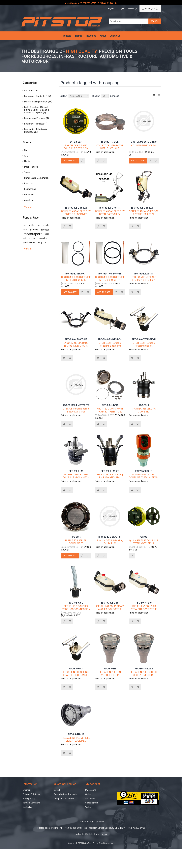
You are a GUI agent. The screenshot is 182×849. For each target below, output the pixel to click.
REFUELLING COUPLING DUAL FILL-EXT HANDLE (76, 673)
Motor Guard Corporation (36, 178)
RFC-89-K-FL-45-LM (76, 207)
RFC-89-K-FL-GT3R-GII (110, 339)
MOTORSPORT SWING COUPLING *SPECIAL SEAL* (144, 476)
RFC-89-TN (110, 668)
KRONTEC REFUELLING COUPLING (144, 410)
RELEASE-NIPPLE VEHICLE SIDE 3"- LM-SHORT (144, 673)
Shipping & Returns (31, 794)
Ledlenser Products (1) (35, 123)
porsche (43, 238)
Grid (153, 96)
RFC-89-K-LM (76, 471)
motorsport (32, 234)
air (24, 225)
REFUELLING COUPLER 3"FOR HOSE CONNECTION (76, 607)
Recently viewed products (65, 794)
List (158, 96)
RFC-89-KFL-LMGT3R (109, 536)
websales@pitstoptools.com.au (91, 834)
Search (57, 790)
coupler (46, 225)
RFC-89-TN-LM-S (144, 668)
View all (28, 207)
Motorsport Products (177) (37, 96)
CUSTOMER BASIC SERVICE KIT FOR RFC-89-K (76, 278)
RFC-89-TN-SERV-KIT (109, 273)
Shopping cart (91, 803)
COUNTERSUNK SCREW (143, 145)
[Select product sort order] (79, 96)
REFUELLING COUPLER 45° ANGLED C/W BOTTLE (110, 607)
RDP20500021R (143, 471)
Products (66, 35)
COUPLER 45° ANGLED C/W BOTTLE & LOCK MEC (76, 212)
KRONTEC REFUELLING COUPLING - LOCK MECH (76, 476)
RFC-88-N (76, 536)
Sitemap (26, 790)
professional (29, 242)
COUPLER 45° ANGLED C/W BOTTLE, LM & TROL (143, 212)
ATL (26, 155)
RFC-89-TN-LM (76, 734)
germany (34, 229)
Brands (78, 35)
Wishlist (88, 807)
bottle (31, 225)
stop (40, 242)
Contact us (115, 35)
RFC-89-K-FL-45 (109, 602)
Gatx (26, 150)
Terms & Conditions (31, 803)
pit (24, 238)
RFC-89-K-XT (76, 668)
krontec (45, 229)
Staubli (27, 172)
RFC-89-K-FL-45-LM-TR (143, 207)
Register (111, 9)
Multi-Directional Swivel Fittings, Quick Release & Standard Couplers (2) (36, 110)
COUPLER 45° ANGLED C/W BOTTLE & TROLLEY (110, 212)
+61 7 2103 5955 (136, 828)
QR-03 (143, 536)
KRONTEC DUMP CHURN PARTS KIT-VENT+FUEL (110, 410)
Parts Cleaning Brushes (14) (38, 101)
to (46, 242)
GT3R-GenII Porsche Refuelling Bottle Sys (110, 344)
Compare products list (64, 798)
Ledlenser (29, 194)
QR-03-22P (76, 141)
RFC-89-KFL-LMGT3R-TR (76, 405)
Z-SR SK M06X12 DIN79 (144, 141)
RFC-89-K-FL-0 (144, 602)
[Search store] (129, 21)
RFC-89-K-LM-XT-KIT (76, 339)
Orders (88, 794)
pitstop (32, 238)
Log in (121, 9)
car (38, 225)
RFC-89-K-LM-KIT (143, 273)
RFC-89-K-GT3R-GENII (144, 339)
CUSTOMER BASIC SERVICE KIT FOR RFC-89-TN (110, 278)
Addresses (90, 798)
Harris (27, 161)
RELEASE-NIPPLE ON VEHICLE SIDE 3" (110, 673)
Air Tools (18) (31, 90)
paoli (47, 234)
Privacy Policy (29, 798)
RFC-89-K (144, 405)
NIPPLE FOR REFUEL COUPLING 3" (76, 542)
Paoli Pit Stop (31, 166)
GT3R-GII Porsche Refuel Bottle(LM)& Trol (76, 410)
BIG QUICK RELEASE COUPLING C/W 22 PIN (76, 147)
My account (90, 790)
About (103, 35)
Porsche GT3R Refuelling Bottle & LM (110, 542)
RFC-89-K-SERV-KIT (75, 273)
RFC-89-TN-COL (109, 141)
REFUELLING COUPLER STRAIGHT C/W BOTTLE (144, 607)
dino (25, 229)
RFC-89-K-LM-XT (110, 471)
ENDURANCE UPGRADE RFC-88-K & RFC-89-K (144, 278)
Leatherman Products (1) (36, 118)
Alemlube (29, 200)
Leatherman (30, 189)
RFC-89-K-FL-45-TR (109, 207)
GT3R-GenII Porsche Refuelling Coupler (144, 344)
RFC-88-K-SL (76, 602)
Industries (91, 35)
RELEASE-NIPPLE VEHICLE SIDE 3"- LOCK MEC (76, 739)
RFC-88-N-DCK (110, 405)
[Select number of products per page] (105, 96)
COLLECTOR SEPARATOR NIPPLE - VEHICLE (109, 147)
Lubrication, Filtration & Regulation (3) (35, 130)
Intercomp (29, 183)
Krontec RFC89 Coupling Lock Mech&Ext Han (110, 476)
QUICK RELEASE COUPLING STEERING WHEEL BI (143, 542)
